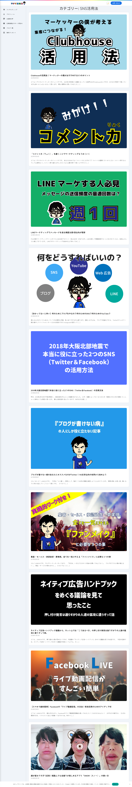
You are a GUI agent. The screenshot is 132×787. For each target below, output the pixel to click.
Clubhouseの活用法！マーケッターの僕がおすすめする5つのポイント (60, 75)
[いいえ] (130, 784)
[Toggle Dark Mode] (108, 3)
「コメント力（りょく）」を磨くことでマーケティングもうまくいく (60, 153)
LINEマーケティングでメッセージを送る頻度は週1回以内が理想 (58, 232)
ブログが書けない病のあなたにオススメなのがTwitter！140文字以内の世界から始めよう (68, 474)
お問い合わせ (116, 3)
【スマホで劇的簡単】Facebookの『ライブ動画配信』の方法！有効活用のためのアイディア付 (70, 705)
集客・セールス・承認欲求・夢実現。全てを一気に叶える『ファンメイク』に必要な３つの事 (70, 556)
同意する (115, 784)
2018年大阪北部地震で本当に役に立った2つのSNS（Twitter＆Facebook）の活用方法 (66, 390)
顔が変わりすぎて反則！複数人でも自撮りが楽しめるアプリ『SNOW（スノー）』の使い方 (69, 774)
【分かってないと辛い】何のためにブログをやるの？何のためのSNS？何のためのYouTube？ (70, 313)
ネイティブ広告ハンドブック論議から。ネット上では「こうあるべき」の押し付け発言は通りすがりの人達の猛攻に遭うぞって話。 (79, 630)
